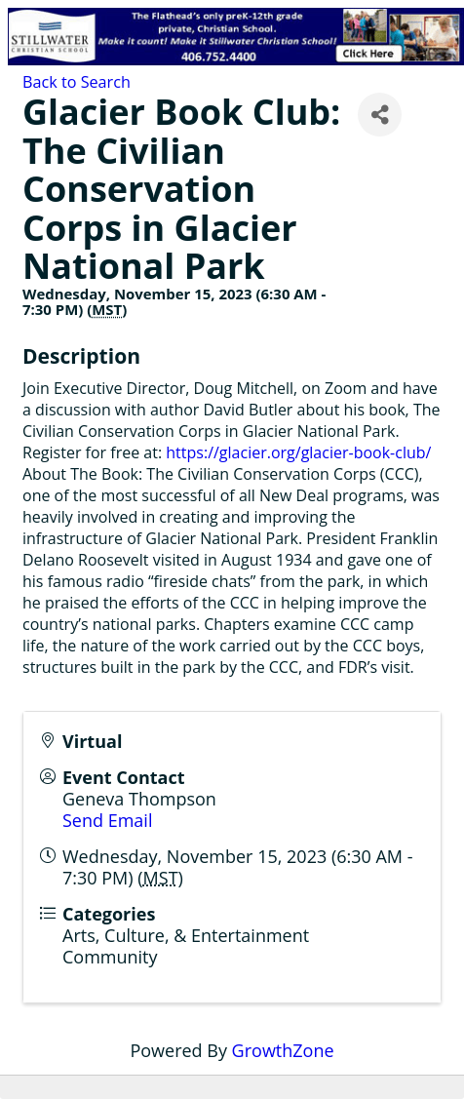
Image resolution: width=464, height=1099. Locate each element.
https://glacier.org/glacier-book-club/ (298, 452)
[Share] (380, 115)
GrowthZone (283, 1050)
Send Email (107, 820)
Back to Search (76, 82)
